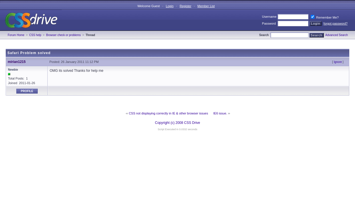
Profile (27, 91)
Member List (206, 6)
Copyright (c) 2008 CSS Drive (177, 123)
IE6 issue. (220, 113)
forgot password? (336, 23)
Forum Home (16, 35)
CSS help (35, 35)
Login (170, 6)
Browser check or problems (63, 35)
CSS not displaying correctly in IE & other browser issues (168, 113)
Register (185, 6)
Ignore (338, 62)
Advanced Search (336, 35)
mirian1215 (17, 62)
